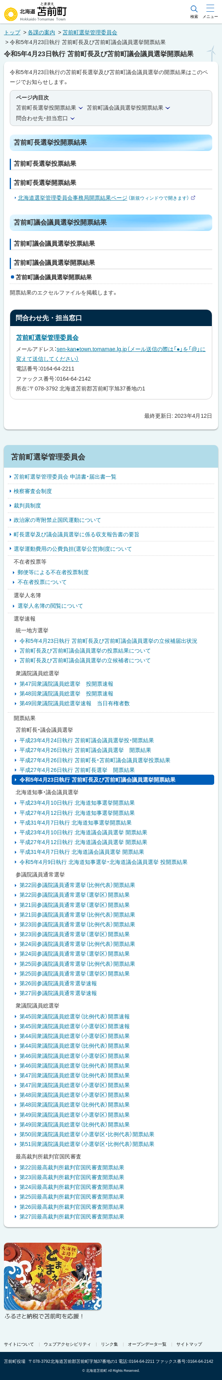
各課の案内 (41, 32)
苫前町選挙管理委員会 (90, 32)
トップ (12, 32)
